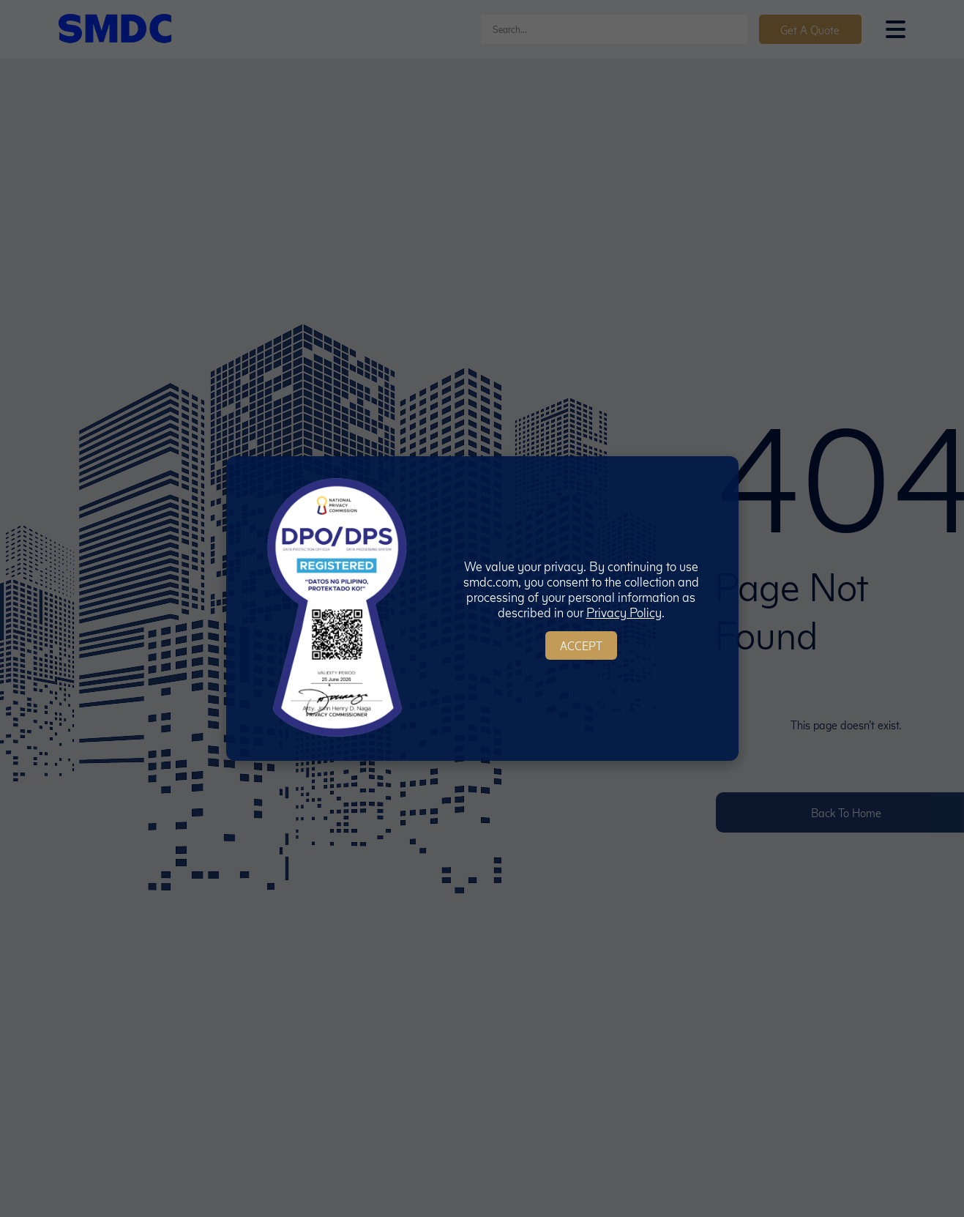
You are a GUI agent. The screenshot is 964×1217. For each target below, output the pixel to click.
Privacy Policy (624, 611)
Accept (581, 645)
